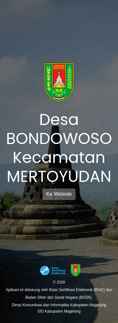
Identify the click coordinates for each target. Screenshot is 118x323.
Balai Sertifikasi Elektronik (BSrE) (77, 290)
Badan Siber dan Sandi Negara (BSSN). (59, 297)
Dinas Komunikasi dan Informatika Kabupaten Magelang (59, 305)
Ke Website (59, 194)
